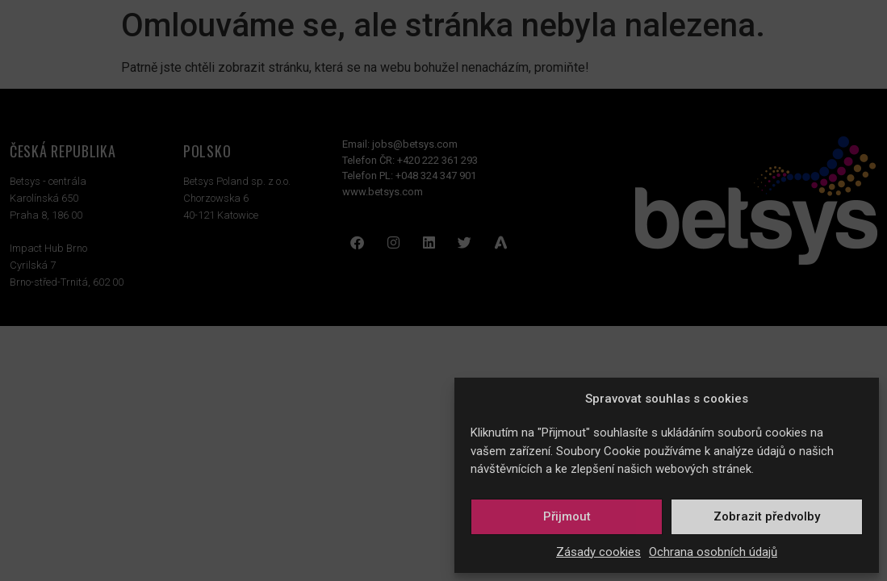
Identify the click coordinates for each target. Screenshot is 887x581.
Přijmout (567, 516)
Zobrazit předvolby (766, 516)
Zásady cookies (598, 552)
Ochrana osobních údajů (713, 552)
